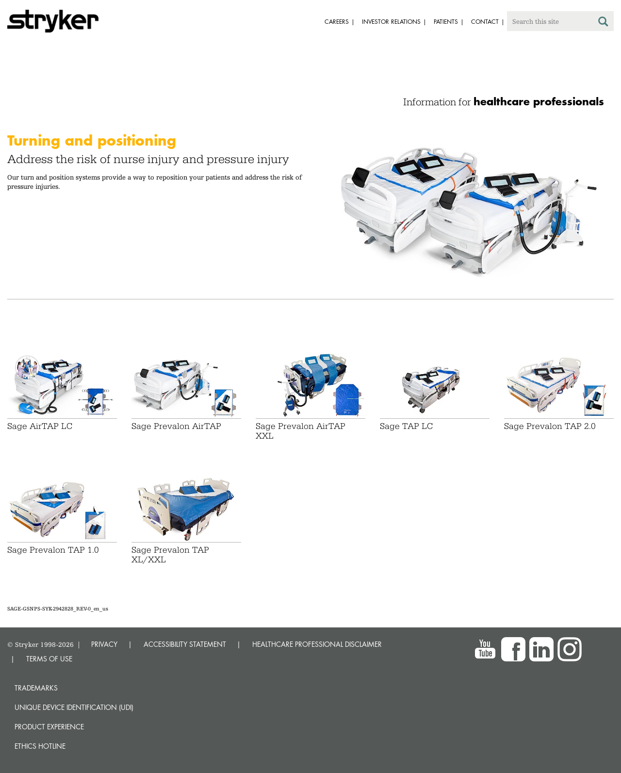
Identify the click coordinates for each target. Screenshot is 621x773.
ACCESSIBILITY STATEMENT (185, 644)
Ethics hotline (40, 746)
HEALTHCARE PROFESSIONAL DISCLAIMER (317, 644)
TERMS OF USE (49, 658)
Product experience (49, 726)
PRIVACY (104, 644)
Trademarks (36, 687)
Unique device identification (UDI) (74, 707)
